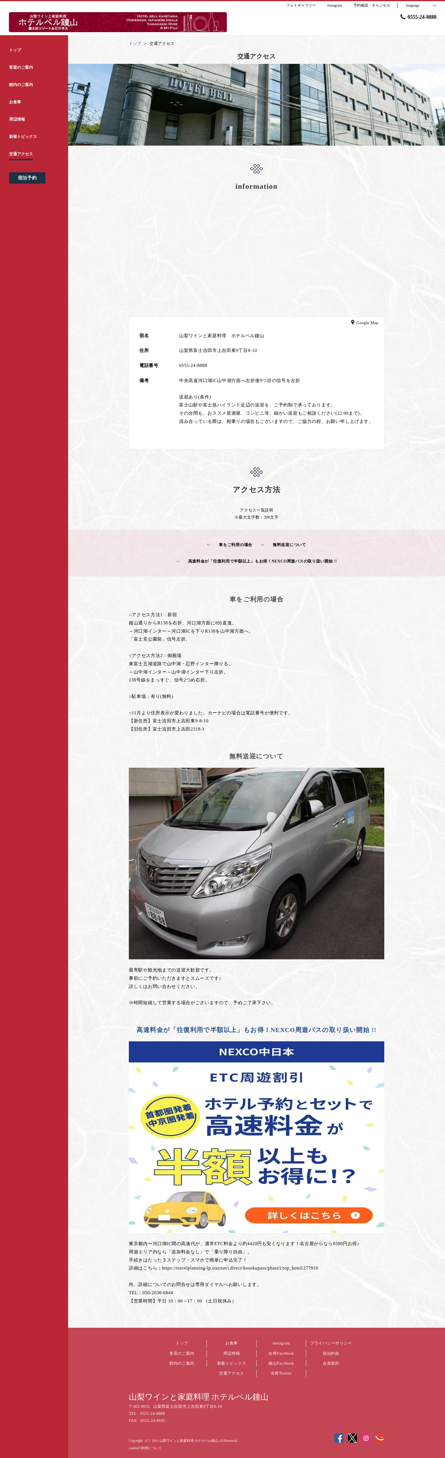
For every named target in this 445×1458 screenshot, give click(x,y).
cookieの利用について (145, 1448)
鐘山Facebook (281, 1363)
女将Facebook (281, 1353)
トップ (182, 1343)
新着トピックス (231, 1363)
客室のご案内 (181, 1353)
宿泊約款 (331, 1353)
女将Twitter (281, 1373)
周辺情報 (231, 1353)
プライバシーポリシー (331, 1343)
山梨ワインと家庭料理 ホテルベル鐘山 (198, 1396)
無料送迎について (283, 545)
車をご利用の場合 (229, 545)
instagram (281, 1343)
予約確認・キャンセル (371, 5)
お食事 (231, 1343)
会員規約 (331, 1363)
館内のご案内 (181, 1363)
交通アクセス (231, 1373)
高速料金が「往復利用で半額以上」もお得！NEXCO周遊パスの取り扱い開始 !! (256, 561)
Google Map (364, 323)
